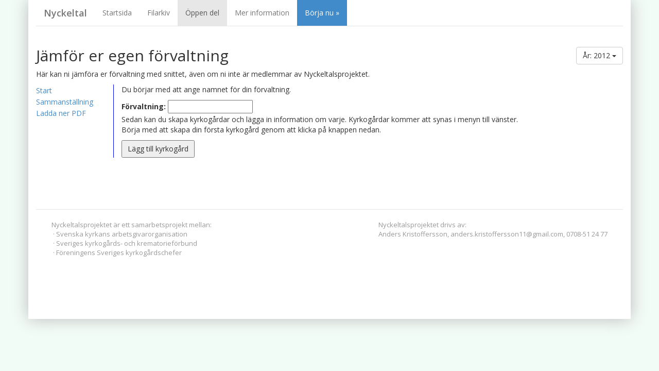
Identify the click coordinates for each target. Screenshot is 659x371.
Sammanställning (64, 102)
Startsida (117, 13)
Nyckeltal (65, 13)
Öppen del (202, 13)
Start (44, 90)
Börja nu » (322, 13)
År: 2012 (599, 55)
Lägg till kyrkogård (158, 149)
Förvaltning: (144, 106)
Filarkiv (158, 13)
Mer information (262, 13)
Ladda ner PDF (61, 113)
